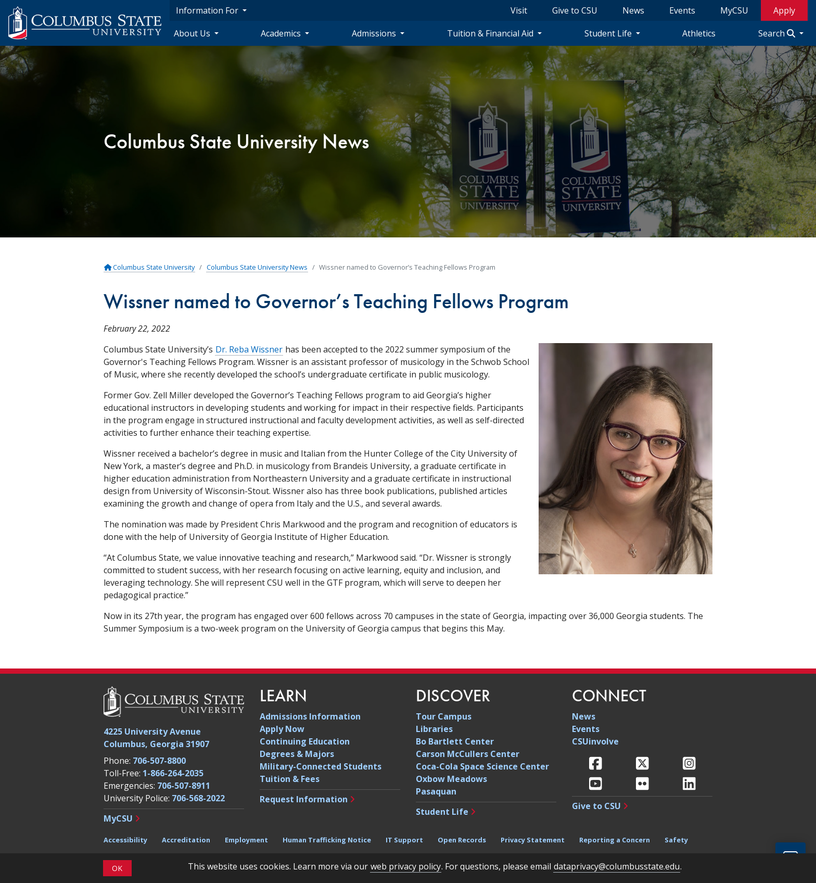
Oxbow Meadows (451, 779)
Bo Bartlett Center (455, 741)
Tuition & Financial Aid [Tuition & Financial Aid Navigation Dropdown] (491, 33)
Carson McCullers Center (467, 754)
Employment (246, 839)
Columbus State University (149, 267)
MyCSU (734, 10)
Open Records (462, 839)
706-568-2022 (198, 798)
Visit (519, 10)
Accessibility (125, 839)
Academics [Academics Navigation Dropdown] (282, 33)
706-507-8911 (183, 785)
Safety (676, 839)
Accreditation (186, 839)
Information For (208, 10)
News (633, 10)
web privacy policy (406, 872)
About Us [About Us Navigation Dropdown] (193, 33)
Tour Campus (443, 716)
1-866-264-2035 (173, 773)
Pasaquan (436, 791)
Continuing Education (305, 741)
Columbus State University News (236, 141)
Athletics (699, 33)
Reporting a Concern (614, 839)
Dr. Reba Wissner (249, 349)
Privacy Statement (533, 839)
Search (777, 33)
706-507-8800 (159, 760)
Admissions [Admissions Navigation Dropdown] (375, 33)
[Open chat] (790, 857)
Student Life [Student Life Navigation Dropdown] (609, 33)
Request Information (304, 799)
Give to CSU (574, 10)
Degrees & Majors (297, 754)
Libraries (434, 729)
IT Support (404, 839)
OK (117, 874)
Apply (784, 10)
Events (682, 10)
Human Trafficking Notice (327, 839)
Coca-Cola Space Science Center (482, 766)
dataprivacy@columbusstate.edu (617, 872)
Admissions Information (310, 716)
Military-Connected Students (320, 766)
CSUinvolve (595, 741)
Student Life (442, 811)
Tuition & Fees (290, 779)
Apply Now (282, 729)
